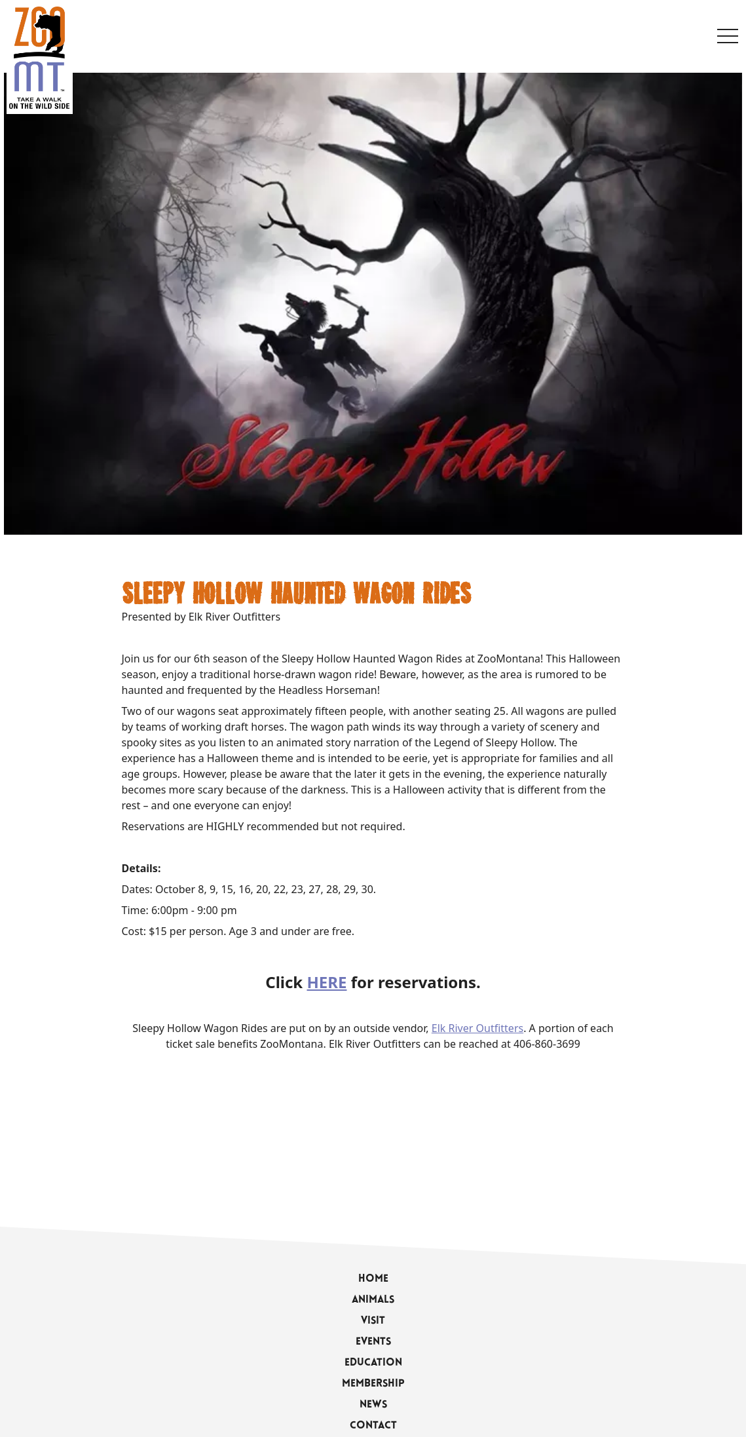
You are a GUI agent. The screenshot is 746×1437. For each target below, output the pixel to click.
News (373, 1405)
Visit (373, 1321)
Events (373, 1342)
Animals (373, 1300)
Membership (373, 1384)
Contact (373, 1426)
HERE (327, 982)
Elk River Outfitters (477, 1028)
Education (373, 1363)
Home (373, 1279)
